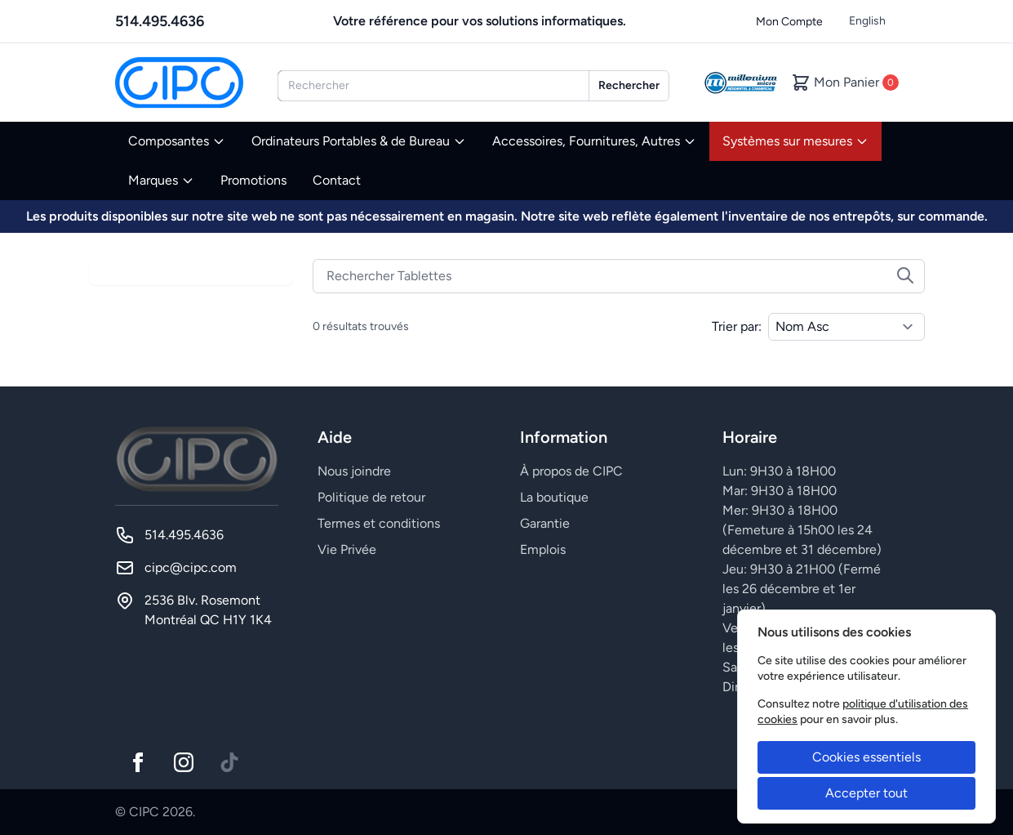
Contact (337, 180)
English (867, 21)
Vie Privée (347, 549)
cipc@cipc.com (190, 567)
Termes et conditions (379, 523)
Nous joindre (354, 471)
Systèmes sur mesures (795, 141)
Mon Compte (789, 22)
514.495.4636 (159, 21)
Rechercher (629, 85)
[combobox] (433, 85)
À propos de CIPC (571, 471)
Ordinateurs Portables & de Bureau (358, 141)
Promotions (253, 180)
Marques (161, 180)
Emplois (543, 549)
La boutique (554, 497)
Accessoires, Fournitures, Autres (594, 141)
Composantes (176, 141)
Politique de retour (371, 497)
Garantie (545, 523)
